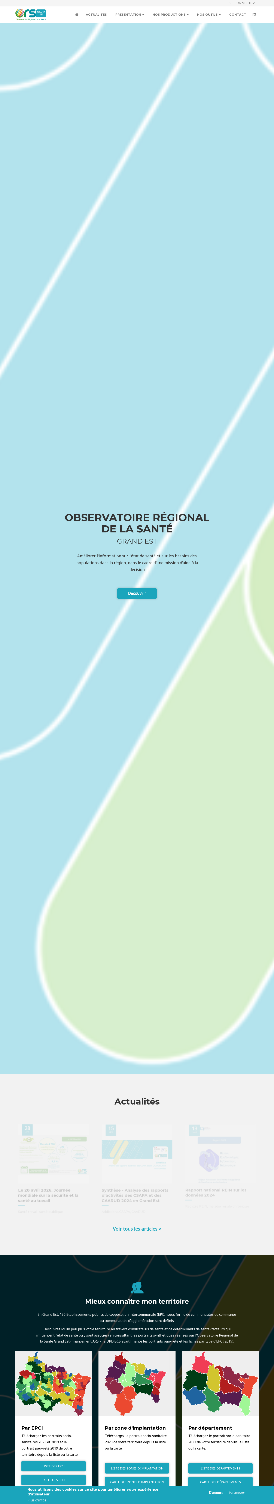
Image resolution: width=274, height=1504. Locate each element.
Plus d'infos (36, 1500)
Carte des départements (220, 1482)
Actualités (96, 15)
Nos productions (171, 15)
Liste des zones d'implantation (137, 1468)
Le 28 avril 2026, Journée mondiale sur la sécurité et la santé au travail (48, 1195)
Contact (237, 15)
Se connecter (242, 3)
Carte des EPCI (53, 1480)
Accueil (77, 15)
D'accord (216, 1493)
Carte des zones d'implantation (137, 1482)
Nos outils (209, 15)
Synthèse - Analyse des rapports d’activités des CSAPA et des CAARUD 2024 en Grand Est (135, 1195)
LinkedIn (255, 15)
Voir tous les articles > (137, 1228)
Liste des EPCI (53, 1466)
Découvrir (137, 593)
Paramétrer (237, 1492)
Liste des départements (220, 1468)
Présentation (129, 15)
